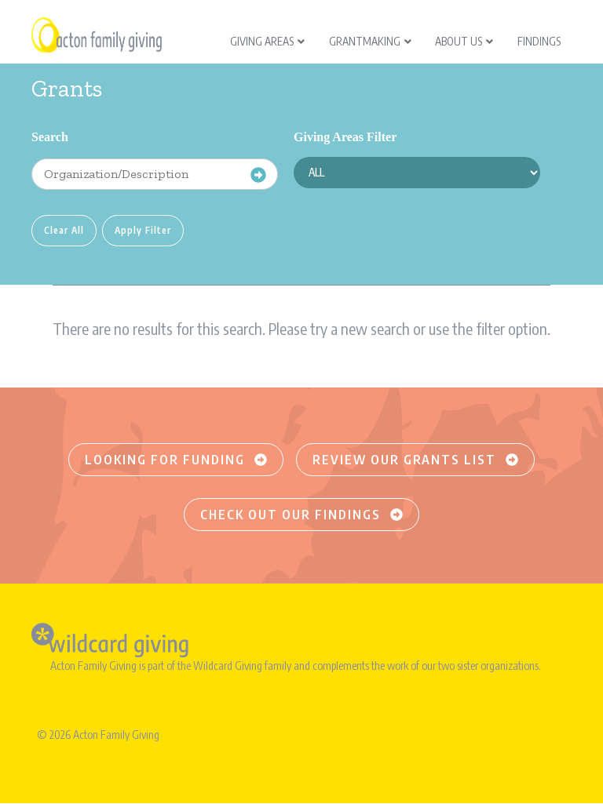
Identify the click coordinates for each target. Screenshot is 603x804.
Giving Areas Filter (345, 137)
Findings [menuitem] (539, 41)
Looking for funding (176, 459)
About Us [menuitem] (464, 41)
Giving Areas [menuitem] (267, 41)
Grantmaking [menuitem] (370, 41)
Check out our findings (301, 514)
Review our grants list (415, 459)
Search (49, 137)
